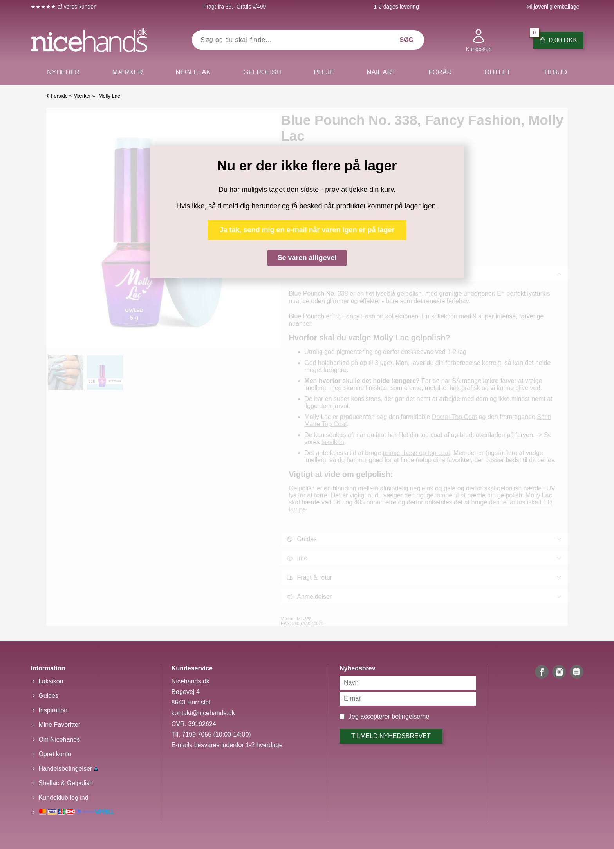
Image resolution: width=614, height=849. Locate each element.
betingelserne (410, 716)
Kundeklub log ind (63, 797)
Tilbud (555, 72)
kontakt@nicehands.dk (203, 713)
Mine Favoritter (59, 724)
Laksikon (50, 681)
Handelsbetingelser (68, 768)
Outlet (497, 72)
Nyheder (63, 72)
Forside (59, 96)
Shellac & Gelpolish (65, 783)
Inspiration (52, 710)
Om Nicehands (59, 739)
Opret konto (54, 754)
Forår (440, 72)
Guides (48, 695)
